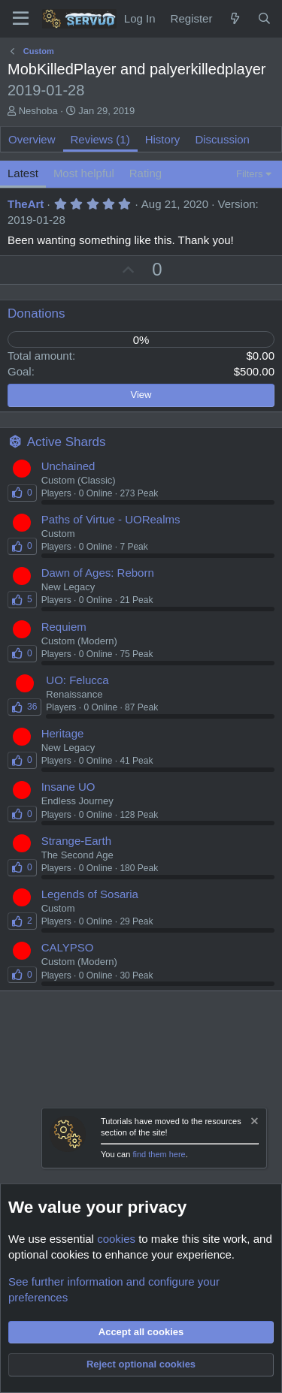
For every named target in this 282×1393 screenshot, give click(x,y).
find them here (158, 1154)
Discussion (222, 139)
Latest (23, 173)
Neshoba (38, 110)
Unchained (68, 466)
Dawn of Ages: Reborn (97, 572)
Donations (36, 313)
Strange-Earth (76, 840)
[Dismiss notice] (253, 1123)
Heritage (62, 733)
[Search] (264, 18)
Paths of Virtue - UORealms (110, 519)
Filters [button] (249, 173)
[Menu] (20, 19)
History (162, 139)
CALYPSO (67, 947)
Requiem (63, 626)
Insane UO (68, 786)
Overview (32, 139)
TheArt (26, 203)
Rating (145, 173)
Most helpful (83, 173)
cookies (116, 1238)
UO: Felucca (77, 680)
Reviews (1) (100, 139)
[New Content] (234, 18)
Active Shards (66, 442)
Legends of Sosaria (89, 894)
